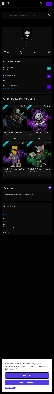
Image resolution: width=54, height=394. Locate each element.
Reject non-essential (27, 382)
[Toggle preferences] (10, 388)
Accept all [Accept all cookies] (27, 375)
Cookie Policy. (15, 369)
